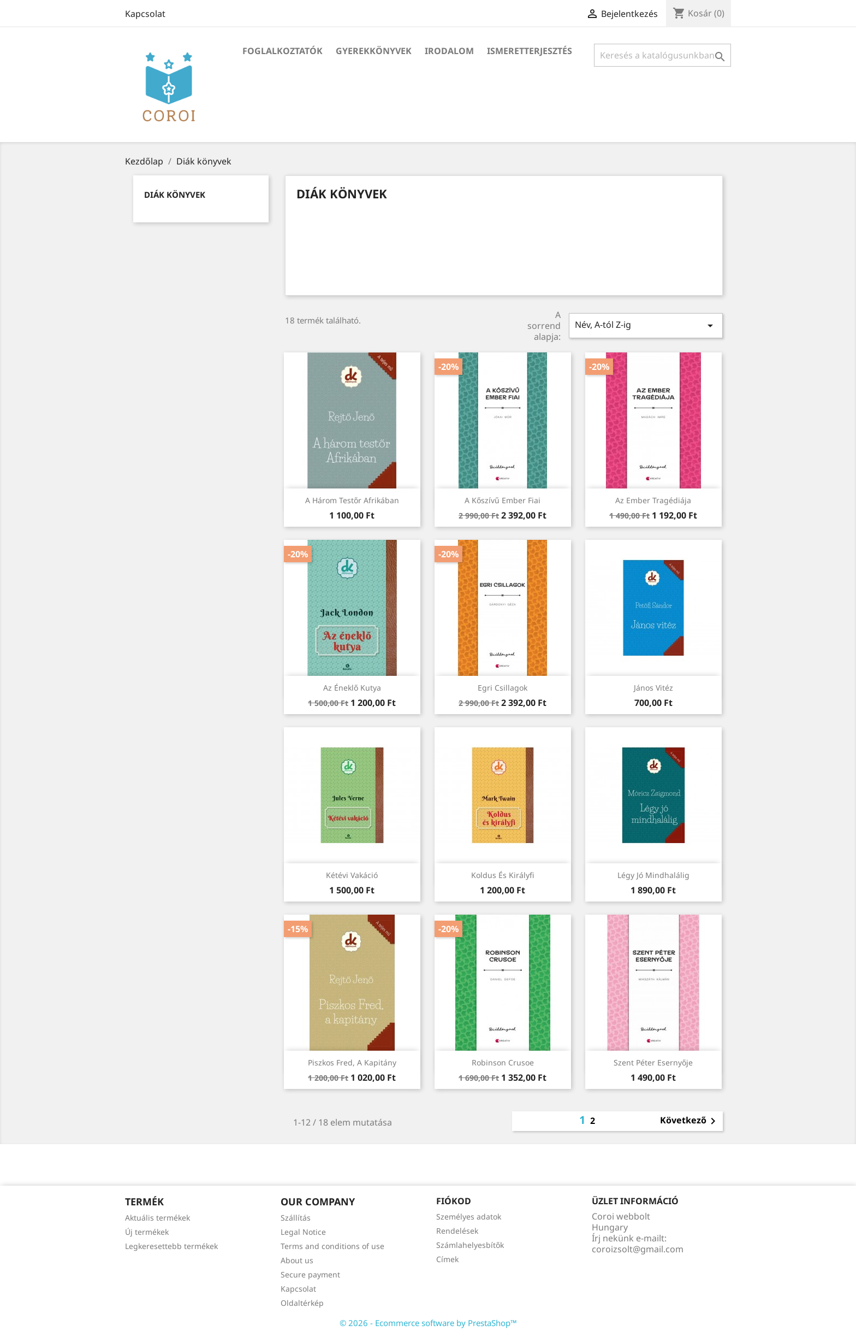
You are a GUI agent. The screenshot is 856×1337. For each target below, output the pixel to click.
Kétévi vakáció (352, 875)
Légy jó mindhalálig (653, 875)
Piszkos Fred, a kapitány (352, 1062)
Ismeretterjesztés (529, 51)
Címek (447, 1259)
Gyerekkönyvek (374, 51)
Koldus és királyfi (502, 875)
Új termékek (147, 1232)
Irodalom (449, 51)
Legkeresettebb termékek (171, 1246)
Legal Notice (303, 1232)
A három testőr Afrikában (352, 500)
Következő (690, 1121)
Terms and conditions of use (332, 1246)
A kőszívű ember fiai (502, 500)
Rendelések (457, 1231)
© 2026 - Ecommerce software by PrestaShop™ (428, 1322)
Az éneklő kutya (352, 687)
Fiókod (453, 1201)
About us (297, 1260)
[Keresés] (662, 55)
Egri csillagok (502, 687)
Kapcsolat (145, 14)
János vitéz (653, 687)
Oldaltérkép (302, 1303)
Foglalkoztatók (282, 51)
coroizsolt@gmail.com (637, 1249)
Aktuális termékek (157, 1217)
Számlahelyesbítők (470, 1245)
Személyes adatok (468, 1216)
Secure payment (310, 1274)
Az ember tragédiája (653, 500)
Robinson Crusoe (503, 1062)
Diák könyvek (174, 194)
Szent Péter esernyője (653, 1062)
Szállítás (296, 1217)
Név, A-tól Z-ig (646, 325)
